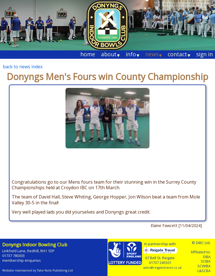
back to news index (23, 67)
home (87, 54)
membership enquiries (21, 260)
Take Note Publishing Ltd (55, 270)
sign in (204, 54)
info (132, 54)
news (153, 54)
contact (179, 54)
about (110, 54)
